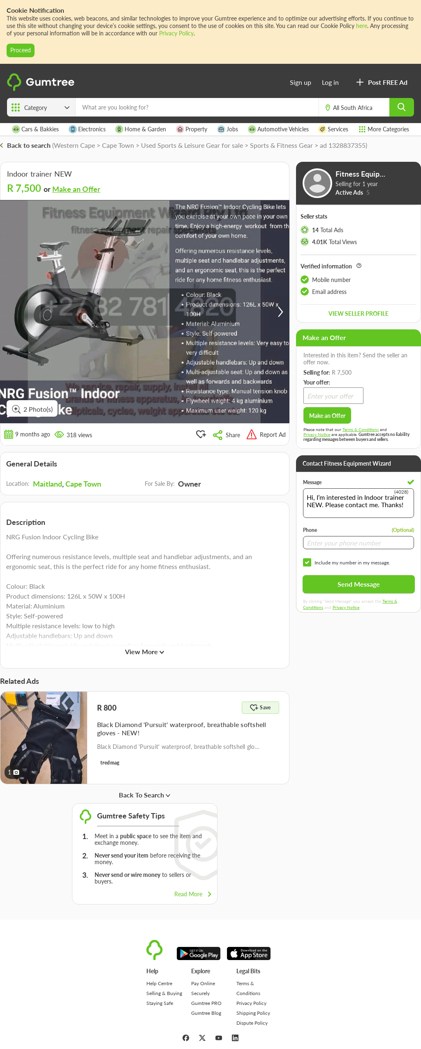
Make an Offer (76, 188)
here (361, 25)
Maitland (47, 483)
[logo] (42, 89)
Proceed (20, 50)
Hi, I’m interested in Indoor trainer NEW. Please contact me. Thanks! (358, 503)
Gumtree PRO (206, 1003)
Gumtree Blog (206, 1013)
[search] (401, 107)
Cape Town (83, 483)
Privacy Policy (176, 33)
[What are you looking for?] (197, 107)
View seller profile (358, 313)
